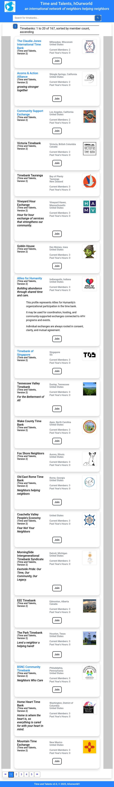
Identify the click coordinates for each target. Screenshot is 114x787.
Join (56, 60)
